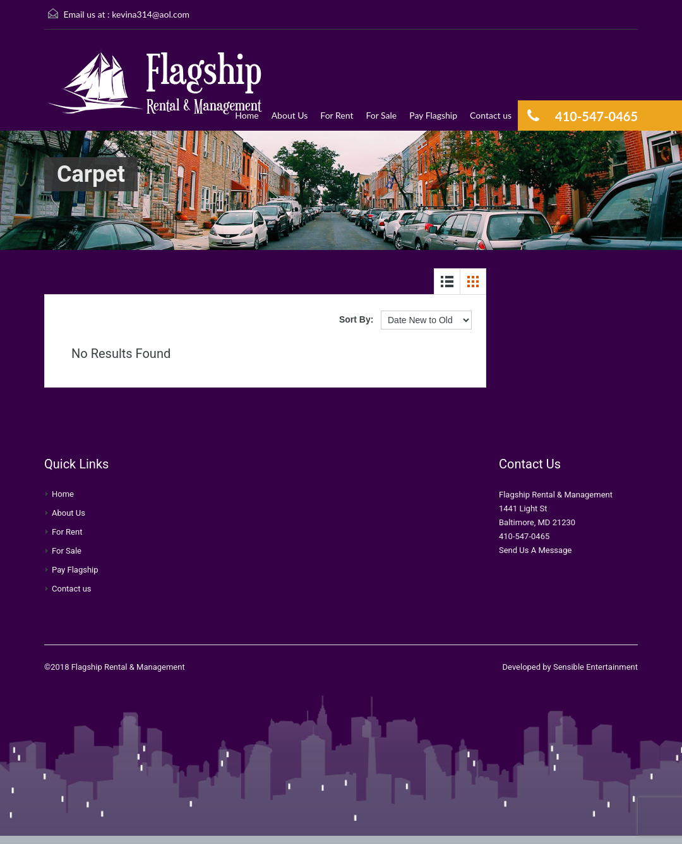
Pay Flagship (433, 115)
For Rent (336, 115)
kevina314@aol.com (150, 14)
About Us (290, 115)
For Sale (381, 115)
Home (246, 115)
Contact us (491, 115)
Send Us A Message (535, 550)
